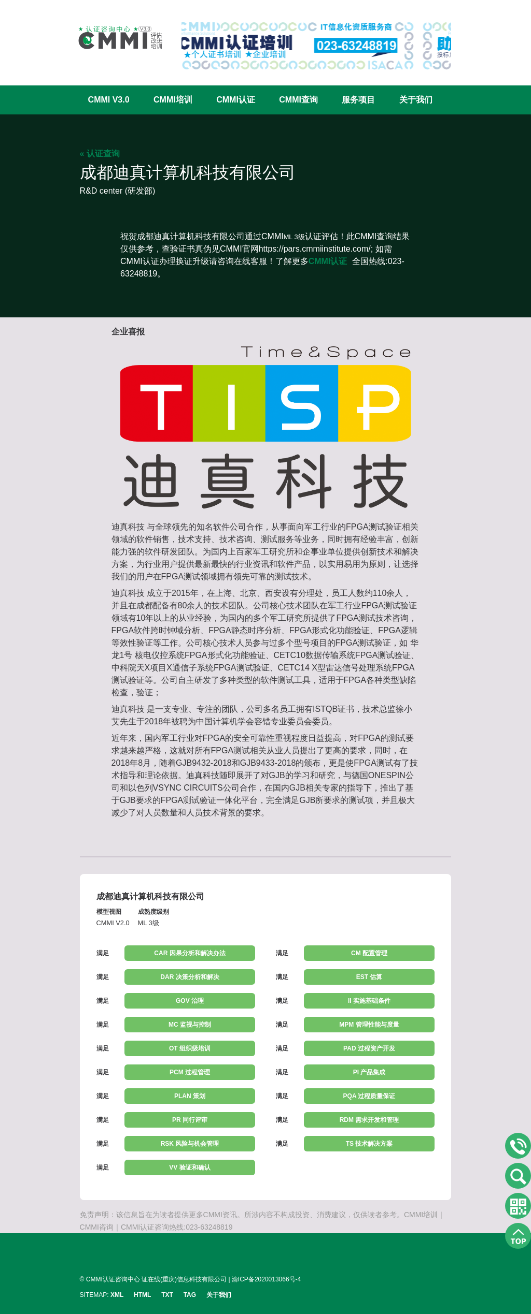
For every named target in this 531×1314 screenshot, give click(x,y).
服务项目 (358, 99)
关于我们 (415, 99)
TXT (167, 1294)
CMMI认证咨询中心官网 (113, 37)
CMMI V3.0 (109, 99)
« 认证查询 (100, 153)
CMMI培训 (172, 99)
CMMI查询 (298, 99)
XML (116, 1294)
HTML (142, 1294)
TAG (190, 1294)
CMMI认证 (235, 99)
